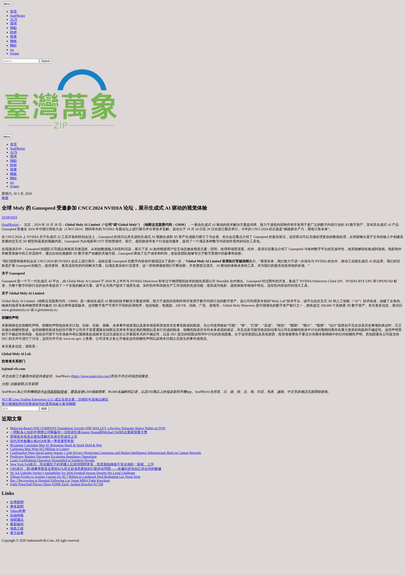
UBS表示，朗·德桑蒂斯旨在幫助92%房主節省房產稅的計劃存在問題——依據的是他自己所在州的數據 (85, 468)
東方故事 (17, 533)
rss (12, 49)
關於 (13, 45)
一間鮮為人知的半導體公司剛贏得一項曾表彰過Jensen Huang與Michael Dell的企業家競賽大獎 (78, 432)
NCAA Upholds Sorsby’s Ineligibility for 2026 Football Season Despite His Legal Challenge (72, 473)
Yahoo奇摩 (17, 511)
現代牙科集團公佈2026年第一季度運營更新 (42, 441)
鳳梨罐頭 (17, 524)
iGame (14, 53)
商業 (13, 36)
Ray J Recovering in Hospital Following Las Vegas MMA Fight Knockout (60, 480)
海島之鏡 (17, 528)
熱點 (13, 28)
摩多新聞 (17, 506)
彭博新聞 (17, 502)
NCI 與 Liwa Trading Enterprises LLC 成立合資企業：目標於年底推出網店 (55, 399)
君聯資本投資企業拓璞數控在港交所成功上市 (43, 436)
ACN (13, 19)
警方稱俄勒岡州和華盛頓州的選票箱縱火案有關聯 (39, 404)
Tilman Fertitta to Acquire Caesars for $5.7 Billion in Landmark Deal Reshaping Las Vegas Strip (75, 476)
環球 (13, 23)
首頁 (13, 11)
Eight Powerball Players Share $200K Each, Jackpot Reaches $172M (56, 484)
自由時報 (17, 515)
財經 (13, 32)
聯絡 (13, 41)
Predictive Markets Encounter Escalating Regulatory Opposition (53, 456)
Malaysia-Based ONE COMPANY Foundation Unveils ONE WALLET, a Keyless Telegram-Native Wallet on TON (87, 428)
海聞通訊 (17, 519)
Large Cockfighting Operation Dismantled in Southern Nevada (52, 460)
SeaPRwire (17, 15)
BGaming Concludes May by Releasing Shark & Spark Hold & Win (56, 445)
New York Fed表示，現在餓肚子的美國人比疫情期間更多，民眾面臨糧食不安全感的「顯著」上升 (82, 464)
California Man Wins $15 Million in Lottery (40, 449)
